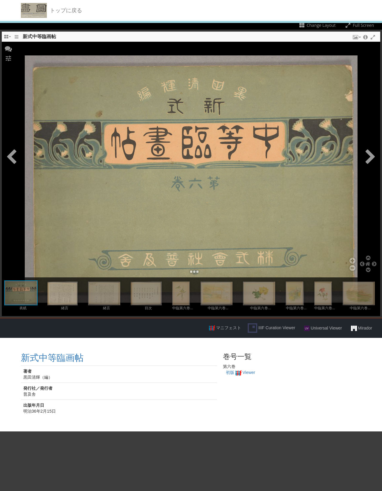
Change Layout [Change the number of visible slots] (317, 25)
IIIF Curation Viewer (271, 328)
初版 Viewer (240, 372)
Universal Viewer (323, 328)
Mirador (361, 328)
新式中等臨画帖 (52, 358)
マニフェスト (225, 328)
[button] (8, 48)
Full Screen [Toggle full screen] (359, 25)
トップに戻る (66, 10)
